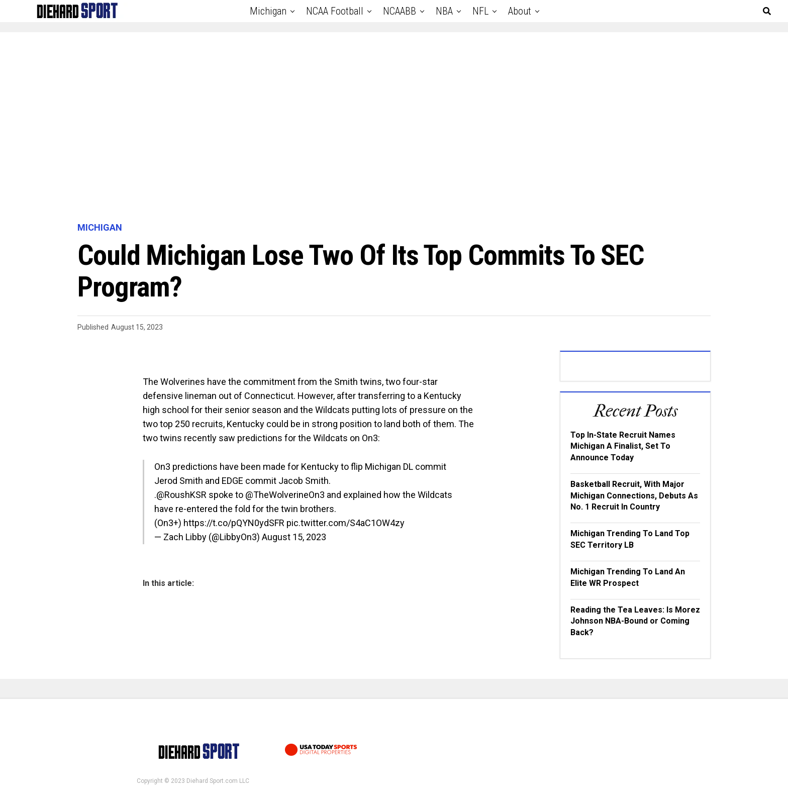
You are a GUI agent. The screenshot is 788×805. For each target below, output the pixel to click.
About (519, 11)
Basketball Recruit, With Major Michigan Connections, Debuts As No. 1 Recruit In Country (634, 495)
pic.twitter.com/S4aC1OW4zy (345, 523)
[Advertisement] (394, 127)
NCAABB (399, 11)
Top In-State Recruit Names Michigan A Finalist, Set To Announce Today (622, 446)
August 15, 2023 (294, 537)
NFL (480, 11)
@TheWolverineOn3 (285, 494)
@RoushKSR (181, 494)
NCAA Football (334, 11)
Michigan (268, 11)
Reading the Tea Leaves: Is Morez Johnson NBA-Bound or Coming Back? (635, 621)
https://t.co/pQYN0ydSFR (233, 523)
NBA (444, 11)
